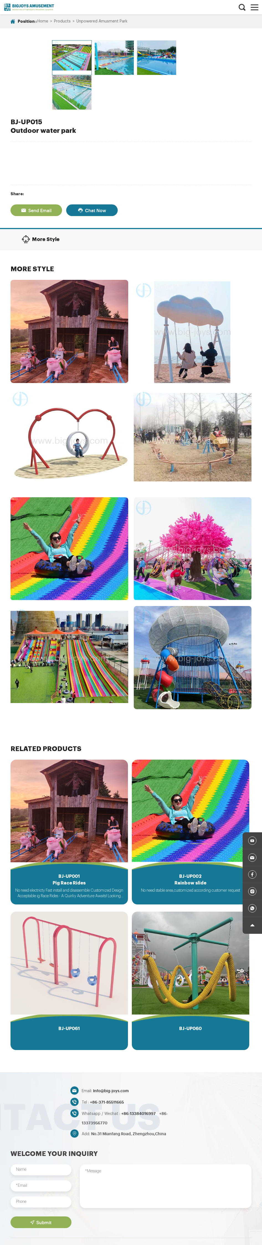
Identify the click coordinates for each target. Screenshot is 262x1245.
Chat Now (92, 173)
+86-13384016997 (138, 1078)
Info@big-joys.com (111, 1055)
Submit (41, 1187)
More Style (41, 202)
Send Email (36, 173)
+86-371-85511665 (107, 1066)
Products (62, 21)
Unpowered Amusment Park (101, 21)
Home (42, 21)
